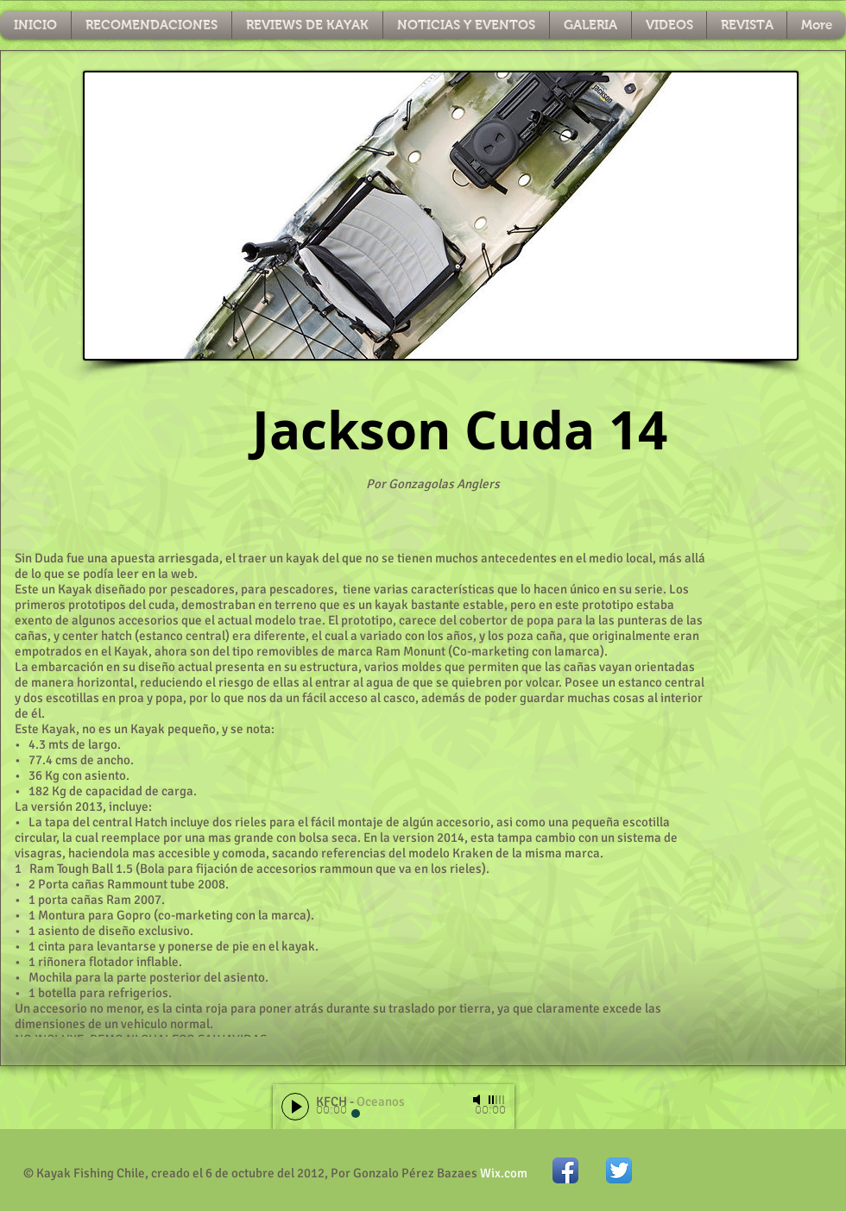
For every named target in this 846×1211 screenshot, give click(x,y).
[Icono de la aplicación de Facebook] (565, 1170)
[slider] (497, 1099)
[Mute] (478, 1099)
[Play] (295, 1106)
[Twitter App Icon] (619, 1170)
